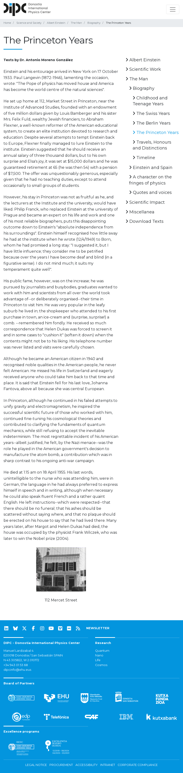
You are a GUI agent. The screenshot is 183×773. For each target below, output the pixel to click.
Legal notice (36, 765)
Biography (94, 22)
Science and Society (28, 22)
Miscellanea (140, 212)
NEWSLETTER (97, 628)
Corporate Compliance (138, 765)
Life (98, 660)
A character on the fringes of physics (150, 180)
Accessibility (86, 765)
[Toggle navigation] (172, 9)
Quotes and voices (150, 192)
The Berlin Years (152, 123)
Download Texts (145, 221)
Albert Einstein (56, 22)
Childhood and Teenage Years (150, 101)
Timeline (144, 157)
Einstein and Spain (150, 167)
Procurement (61, 765)
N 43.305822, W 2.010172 (21, 660)
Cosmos (101, 665)
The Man (76, 22)
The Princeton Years (156, 132)
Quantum (102, 650)
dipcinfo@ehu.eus (17, 669)
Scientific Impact (145, 202)
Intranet (107, 765)
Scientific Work (143, 69)
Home (7, 22)
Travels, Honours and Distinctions (152, 145)
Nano (99, 655)
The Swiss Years (151, 113)
